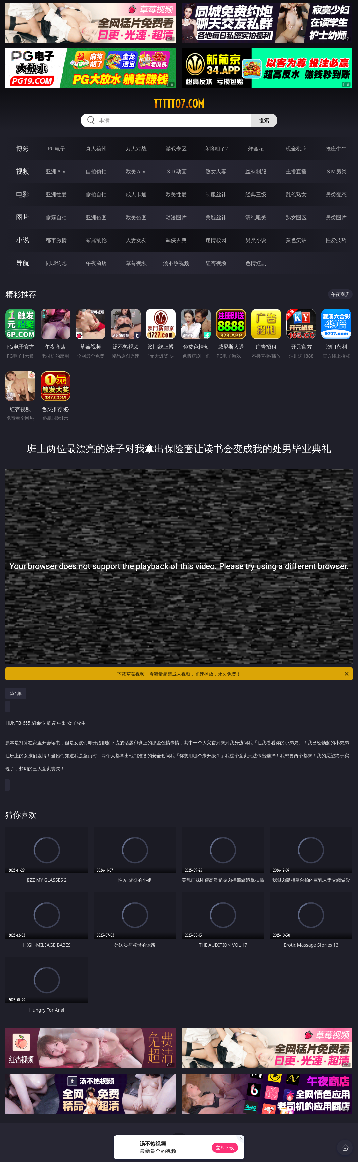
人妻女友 (136, 240)
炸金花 (256, 148)
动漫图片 (176, 217)
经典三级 (255, 194)
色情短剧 (255, 263)
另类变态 (336, 194)
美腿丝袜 (216, 217)
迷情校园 (216, 240)
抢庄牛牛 (336, 148)
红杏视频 (216, 263)
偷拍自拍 (96, 194)
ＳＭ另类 (336, 171)
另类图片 (336, 217)
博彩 (22, 148)
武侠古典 (176, 240)
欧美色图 (136, 217)
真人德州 (96, 148)
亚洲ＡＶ (56, 171)
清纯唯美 (255, 217)
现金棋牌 (296, 148)
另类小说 (255, 240)
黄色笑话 (296, 240)
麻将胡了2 (216, 148)
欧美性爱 (176, 194)
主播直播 (296, 171)
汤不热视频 (176, 263)
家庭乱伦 (96, 240)
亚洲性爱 (56, 194)
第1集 (16, 693)
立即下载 (225, 1147)
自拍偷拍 (96, 171)
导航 (22, 262)
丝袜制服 (255, 171)
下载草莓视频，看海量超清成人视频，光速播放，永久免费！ (233, 674)
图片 (22, 217)
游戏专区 (176, 148)
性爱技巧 (336, 240)
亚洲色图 (96, 217)
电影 (22, 194)
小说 (22, 240)
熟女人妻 (216, 171)
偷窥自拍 (56, 217)
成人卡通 (136, 194)
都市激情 (56, 240)
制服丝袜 (216, 194)
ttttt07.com (179, 103)
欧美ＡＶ (136, 171)
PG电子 (56, 148)
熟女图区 (296, 217)
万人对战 (136, 148)
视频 (22, 171)
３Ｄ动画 (176, 171)
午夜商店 (96, 263)
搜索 (264, 120)
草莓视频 (136, 263)
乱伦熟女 (296, 194)
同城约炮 (56, 263)
